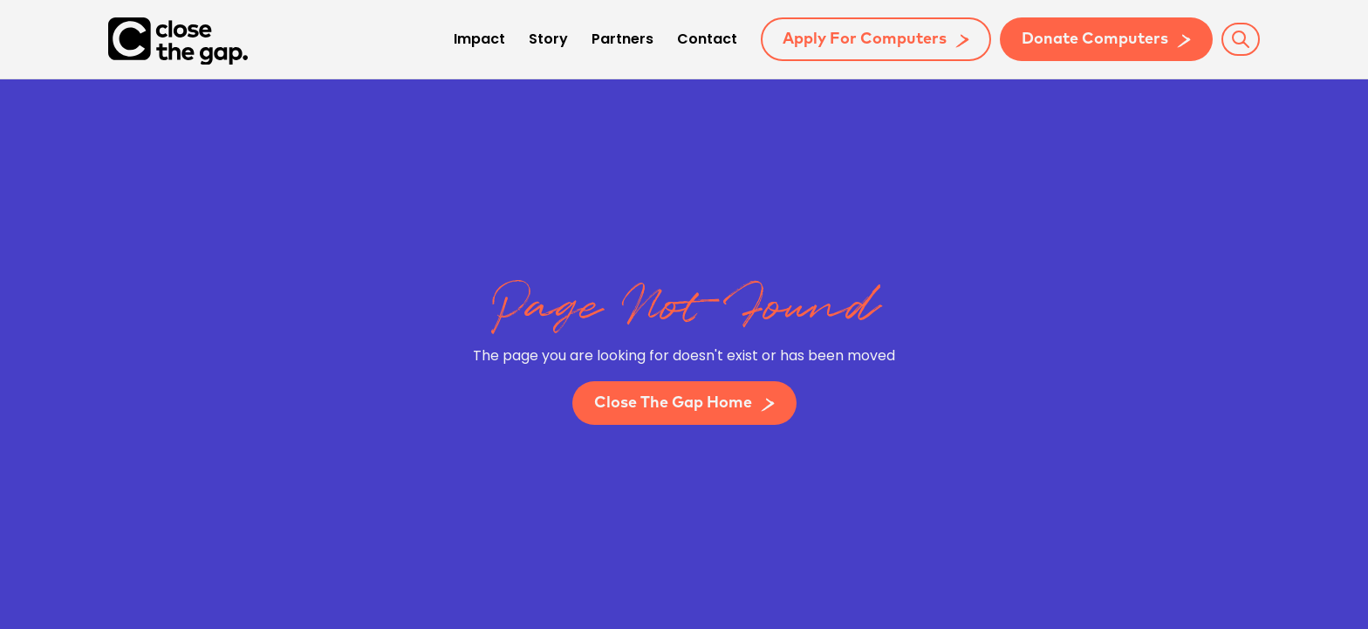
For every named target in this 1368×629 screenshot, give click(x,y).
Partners (622, 40)
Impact (479, 40)
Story (548, 40)
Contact (707, 40)
